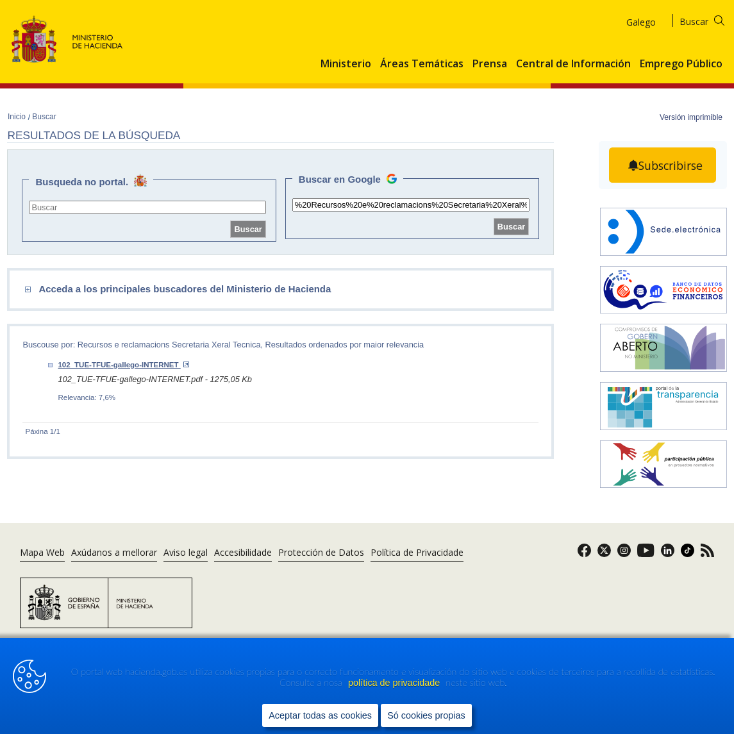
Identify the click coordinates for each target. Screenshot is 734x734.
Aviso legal (185, 552)
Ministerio (346, 64)
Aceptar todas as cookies (320, 715)
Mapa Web (42, 552)
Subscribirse (671, 165)
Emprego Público (681, 64)
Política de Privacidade (417, 552)
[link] (584, 554)
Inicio (18, 116)
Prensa (489, 64)
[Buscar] (710, 19)
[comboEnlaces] (214, 289)
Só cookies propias (426, 715)
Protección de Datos (321, 552)
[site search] (147, 207)
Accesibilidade (243, 552)
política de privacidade (395, 683)
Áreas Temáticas (421, 64)
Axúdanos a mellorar (114, 552)
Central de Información (573, 64)
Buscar (44, 116)
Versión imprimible (691, 117)
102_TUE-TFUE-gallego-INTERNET (123, 365)
